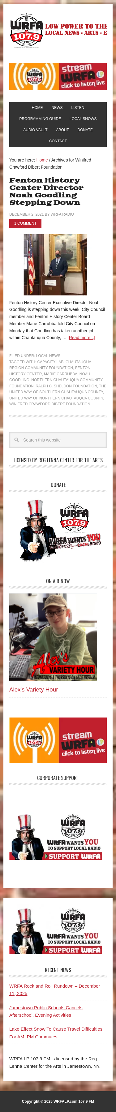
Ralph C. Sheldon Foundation (66, 386)
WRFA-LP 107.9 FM (58, 30)
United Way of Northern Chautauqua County (56, 398)
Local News (48, 356)
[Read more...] (81, 337)
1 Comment (25, 223)
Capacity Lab (50, 362)
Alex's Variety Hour (33, 689)
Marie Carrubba (60, 374)
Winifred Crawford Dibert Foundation (49, 404)
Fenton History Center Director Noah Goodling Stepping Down (46, 192)
